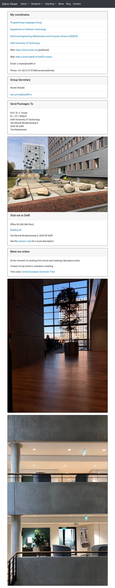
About (24, 4)
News (61, 4)
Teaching (50, 4)
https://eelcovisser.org (27, 50)
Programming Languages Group (26, 22)
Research (36, 4)
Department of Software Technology (28, 29)
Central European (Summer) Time (38, 271)
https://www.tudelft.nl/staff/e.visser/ (34, 56)
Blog (68, 4)
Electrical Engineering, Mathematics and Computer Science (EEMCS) (44, 36)
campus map (24, 241)
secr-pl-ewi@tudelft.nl (21, 94)
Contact (77, 4)
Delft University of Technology (25, 43)
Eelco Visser (9, 4)
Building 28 (15, 230)
